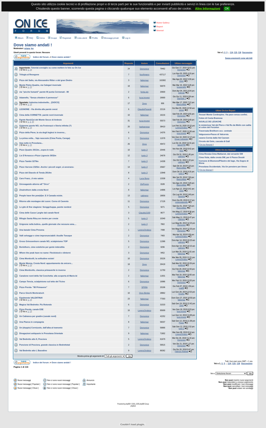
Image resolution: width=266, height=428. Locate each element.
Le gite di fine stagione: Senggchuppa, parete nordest (45, 207)
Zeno (181, 81)
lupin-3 (144, 150)
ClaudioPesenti (144, 109)
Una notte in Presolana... (31, 143)
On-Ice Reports (206, 145)
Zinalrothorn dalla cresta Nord (33, 190)
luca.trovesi (144, 97)
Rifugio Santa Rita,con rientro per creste (38, 218)
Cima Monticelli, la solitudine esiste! (36, 258)
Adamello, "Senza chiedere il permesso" (38, 97)
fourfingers (144, 74)
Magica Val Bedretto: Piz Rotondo (35, 304)
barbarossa (144, 127)
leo (32, 48)
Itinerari (159, 30)
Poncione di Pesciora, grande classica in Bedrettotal (44, 345)
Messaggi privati (110, 38)
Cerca (40, 38)
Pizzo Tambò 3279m (29, 161)
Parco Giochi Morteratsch (31, 293)
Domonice (144, 69)
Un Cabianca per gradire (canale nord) (37, 316)
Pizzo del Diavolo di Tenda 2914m (35, 173)
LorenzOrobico (181, 128)
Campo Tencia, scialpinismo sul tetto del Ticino (42, 281)
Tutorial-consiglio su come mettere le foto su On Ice (56, 68)
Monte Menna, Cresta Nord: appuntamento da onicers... (46, 263)
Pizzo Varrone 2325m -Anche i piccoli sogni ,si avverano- (46, 167)
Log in (126, 38)
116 (239, 52)
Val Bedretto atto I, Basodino (33, 350)
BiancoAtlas (181, 104)
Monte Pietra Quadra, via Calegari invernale (40, 85)
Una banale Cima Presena (31, 230)
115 (235, 52)
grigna (27, 48)
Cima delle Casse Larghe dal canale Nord (39, 213)
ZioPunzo (144, 184)
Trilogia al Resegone (29, 74)
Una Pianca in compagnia (31, 322)
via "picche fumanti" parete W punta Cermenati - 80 (44, 92)
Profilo (93, 38)
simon (181, 110)
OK (227, 8)
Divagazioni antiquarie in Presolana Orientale (41, 333)
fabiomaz (144, 80)
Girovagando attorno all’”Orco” (34, 184)
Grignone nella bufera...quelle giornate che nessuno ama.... (47, 224)
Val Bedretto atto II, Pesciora (33, 339)
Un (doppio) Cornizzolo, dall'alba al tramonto (41, 328)
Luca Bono (144, 178)
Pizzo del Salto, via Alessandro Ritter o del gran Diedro (45, 80)
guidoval (181, 265)
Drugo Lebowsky (181, 139)
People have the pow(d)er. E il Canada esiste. (41, 195)
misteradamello (181, 202)
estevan (181, 93)
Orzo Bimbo (144, 293)
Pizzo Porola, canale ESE (31, 309)
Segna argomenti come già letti (239, 58)
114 (231, 52)
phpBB (127, 404)
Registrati (65, 38)
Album (19, 38)
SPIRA (144, 287)
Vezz (182, 151)
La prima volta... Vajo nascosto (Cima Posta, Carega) (44, 138)
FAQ (29, 38)
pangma (181, 197)
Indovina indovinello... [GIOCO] (44, 102)
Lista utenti (80, 38)
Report (158, 26)
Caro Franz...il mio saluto (31, 178)
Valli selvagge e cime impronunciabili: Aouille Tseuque (45, 235)
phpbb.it (133, 406)
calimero (181, 157)
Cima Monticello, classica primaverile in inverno (42, 270)
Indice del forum (41, 57)
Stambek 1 (181, 99)
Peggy (181, 323)
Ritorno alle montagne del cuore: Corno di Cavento (44, 201)
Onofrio (181, 294)
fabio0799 (182, 145)
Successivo (247, 52)
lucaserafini (181, 87)
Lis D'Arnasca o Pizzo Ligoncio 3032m (37, 155)
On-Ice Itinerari (206, 170)
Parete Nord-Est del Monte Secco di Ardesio (40, 120)
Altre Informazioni (207, 8)
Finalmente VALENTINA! (31, 298)
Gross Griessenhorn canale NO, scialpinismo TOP (43, 241)
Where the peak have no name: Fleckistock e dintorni (45, 253)
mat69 (181, 288)
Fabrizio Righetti (181, 352)
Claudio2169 (144, 213)
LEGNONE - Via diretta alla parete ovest (38, 109)
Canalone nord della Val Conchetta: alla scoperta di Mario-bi (48, 276)
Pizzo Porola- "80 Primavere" (33, 287)
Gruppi (52, 38)
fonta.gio (144, 92)
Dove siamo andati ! (33, 45)
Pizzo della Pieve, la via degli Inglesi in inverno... (42, 132)
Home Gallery (162, 23)
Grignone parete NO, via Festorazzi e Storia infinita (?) (45, 126)
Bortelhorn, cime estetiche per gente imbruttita (42, 247)
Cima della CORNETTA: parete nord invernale (41, 115)
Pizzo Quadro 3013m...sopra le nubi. (36, 150)
